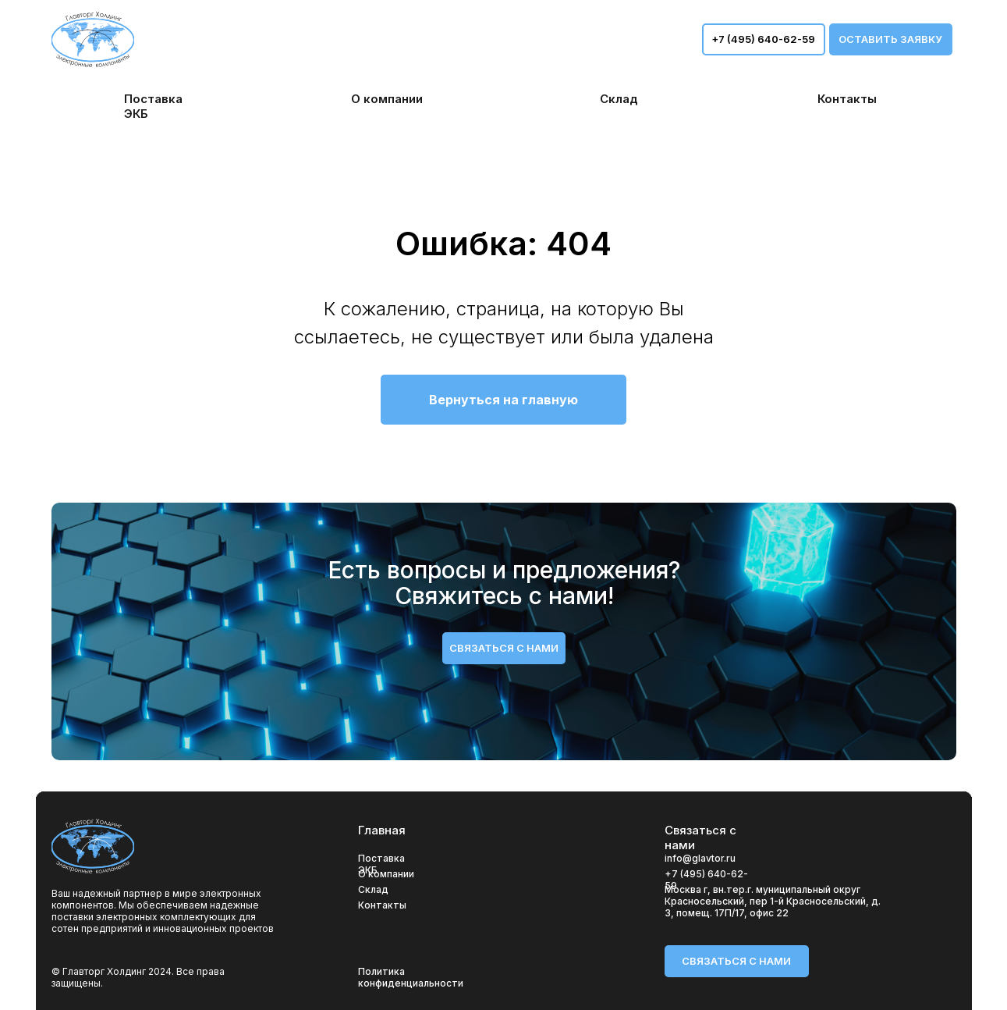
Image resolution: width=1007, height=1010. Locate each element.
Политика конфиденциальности (410, 977)
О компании (386, 874)
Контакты (382, 905)
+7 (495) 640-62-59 (763, 39)
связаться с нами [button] (503, 648)
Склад (373, 889)
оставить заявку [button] (890, 39)
